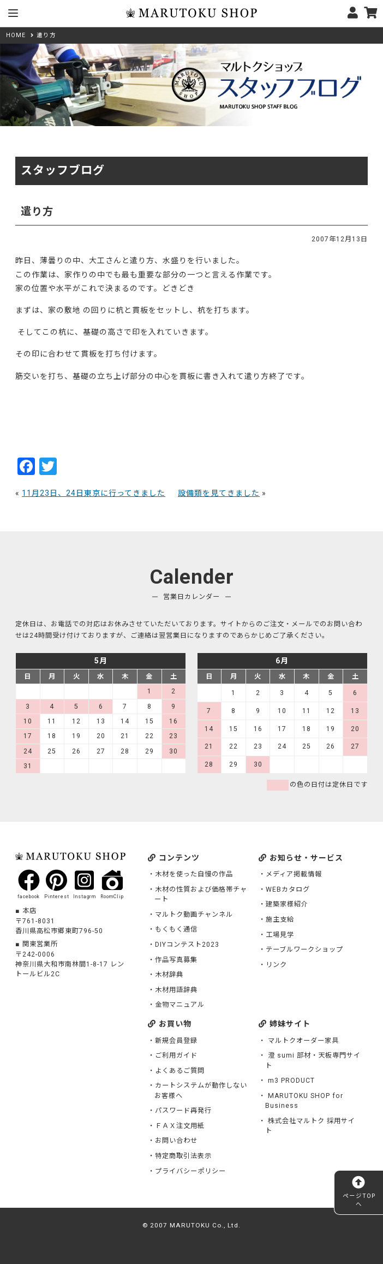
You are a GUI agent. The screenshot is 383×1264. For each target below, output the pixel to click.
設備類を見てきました (219, 493)
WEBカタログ (288, 889)
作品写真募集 (176, 960)
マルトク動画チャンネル (194, 914)
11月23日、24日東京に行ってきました (93, 493)
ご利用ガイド (176, 1055)
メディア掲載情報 (294, 874)
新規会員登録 (176, 1041)
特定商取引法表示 (183, 1156)
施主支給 (280, 919)
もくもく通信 (176, 929)
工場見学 (280, 935)
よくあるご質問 (180, 1071)
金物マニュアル (180, 1004)
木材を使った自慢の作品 (194, 874)
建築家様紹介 (287, 904)
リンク (276, 965)
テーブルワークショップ (304, 949)
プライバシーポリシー (190, 1171)
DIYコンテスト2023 (187, 944)
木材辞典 (169, 974)
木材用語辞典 (176, 990)
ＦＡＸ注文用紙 (180, 1126)
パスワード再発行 (183, 1110)
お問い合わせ (176, 1140)
